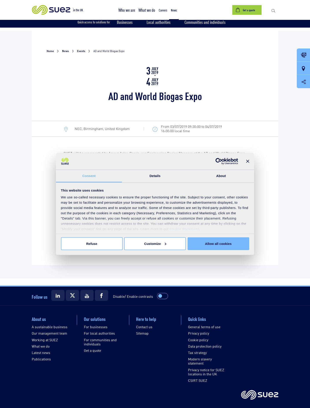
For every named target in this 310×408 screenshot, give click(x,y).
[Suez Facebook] (101, 295)
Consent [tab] (89, 176)
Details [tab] (155, 176)
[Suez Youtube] (87, 295)
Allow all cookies (218, 243)
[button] (127, 10)
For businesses (95, 326)
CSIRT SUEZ (197, 380)
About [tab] (221, 176)
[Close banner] (247, 161)
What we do (41, 346)
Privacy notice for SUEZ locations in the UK (206, 371)
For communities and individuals (100, 341)
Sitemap (142, 333)
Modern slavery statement (200, 361)
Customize (155, 243)
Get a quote (92, 350)
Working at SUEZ (45, 339)
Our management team (49, 333)
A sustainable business (49, 326)
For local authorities (99, 333)
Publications (41, 359)
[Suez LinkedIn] (58, 295)
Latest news (41, 352)
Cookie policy (198, 339)
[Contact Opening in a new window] (303, 55)
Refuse (91, 243)
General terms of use (204, 326)
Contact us (144, 326)
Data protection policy (204, 346)
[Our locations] (303, 68)
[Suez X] (72, 295)
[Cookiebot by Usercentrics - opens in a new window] (218, 161)
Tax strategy (197, 352)
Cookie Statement (184, 229)
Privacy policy (198, 333)
